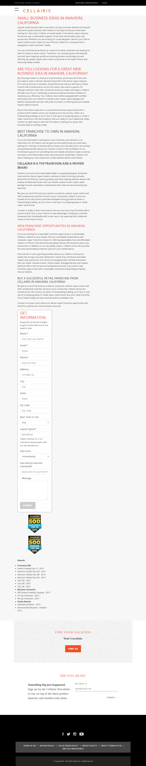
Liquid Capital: (27, 429)
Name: (23, 333)
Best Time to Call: (29, 417)
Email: (23, 345)
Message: (27, 478)
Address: (24, 369)
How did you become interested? (31, 464)
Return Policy (47, 746)
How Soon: (25, 450)
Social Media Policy (68, 746)
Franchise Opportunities (87, 3)
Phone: (23, 357)
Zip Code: (25, 405)
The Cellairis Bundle (73, 749)
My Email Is (81, 684)
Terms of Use (29, 746)
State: (23, 393)
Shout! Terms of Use (111, 746)
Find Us (73, 648)
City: (22, 381)
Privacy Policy (89, 746)
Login (104, 3)
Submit (27, 505)
